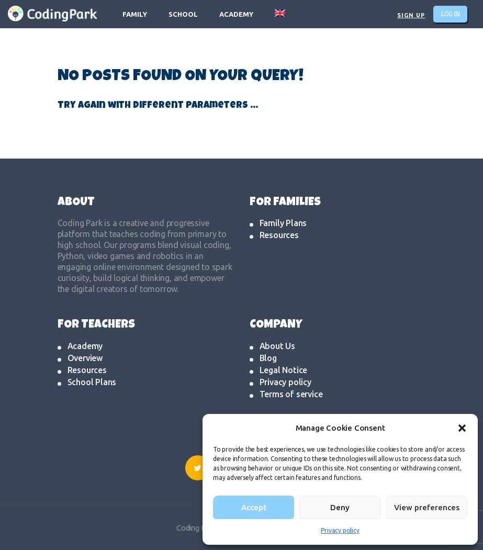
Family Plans (283, 223)
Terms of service (291, 394)
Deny (340, 507)
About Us (277, 346)
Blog (268, 358)
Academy (85, 346)
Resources (279, 235)
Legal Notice (284, 370)
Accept (253, 507)
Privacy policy (340, 530)
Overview (85, 358)
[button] (462, 428)
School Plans (92, 382)
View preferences (426, 507)
